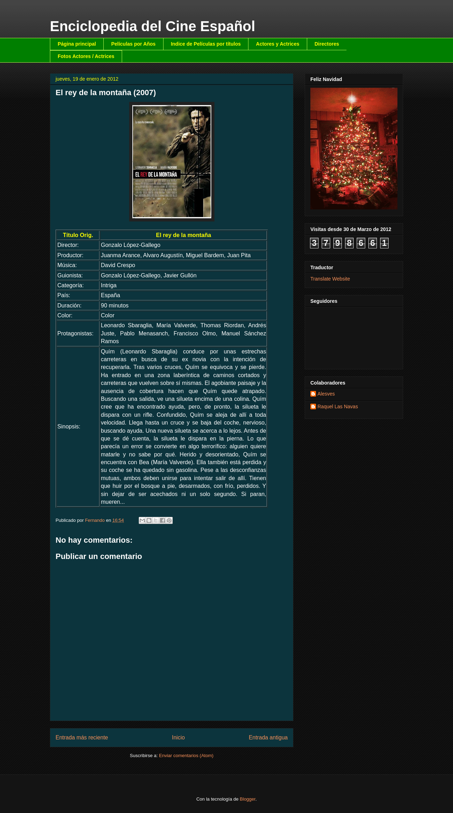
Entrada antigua (268, 737)
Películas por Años (133, 44)
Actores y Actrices (277, 44)
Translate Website (330, 279)
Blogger (248, 799)
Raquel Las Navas (337, 406)
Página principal (77, 44)
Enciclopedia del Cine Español (152, 26)
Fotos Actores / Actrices (86, 56)
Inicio (178, 737)
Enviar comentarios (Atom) (186, 755)
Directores (327, 44)
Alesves (326, 394)
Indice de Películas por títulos (206, 44)
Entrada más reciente (82, 737)
